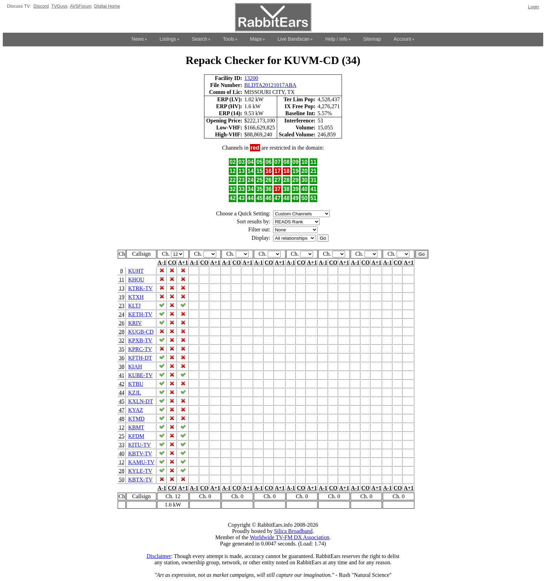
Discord (41, 6)
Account (402, 39)
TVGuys (59, 6)
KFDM (136, 436)
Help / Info (336, 39)
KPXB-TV (140, 340)
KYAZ (135, 410)
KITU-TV (139, 445)
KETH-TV (140, 314)
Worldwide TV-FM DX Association (289, 537)
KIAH (135, 366)
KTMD (136, 419)
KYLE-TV (140, 471)
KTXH (135, 297)
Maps (256, 39)
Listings (167, 39)
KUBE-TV (140, 375)
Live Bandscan (294, 39)
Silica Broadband (293, 531)
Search (199, 39)
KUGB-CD (141, 332)
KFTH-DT (140, 358)
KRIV (135, 323)
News (138, 39)
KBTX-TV (140, 480)
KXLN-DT (140, 401)
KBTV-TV (140, 453)
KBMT (136, 427)
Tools (228, 39)
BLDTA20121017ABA (270, 85)
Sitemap (372, 39)
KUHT (135, 271)
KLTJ (134, 306)
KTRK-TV (140, 288)
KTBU (135, 384)
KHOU (136, 279)
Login (533, 6)
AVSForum (81, 6)
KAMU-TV (141, 462)
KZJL (134, 393)
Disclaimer (159, 556)
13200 (251, 78)
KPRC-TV (140, 349)
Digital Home (107, 6)
